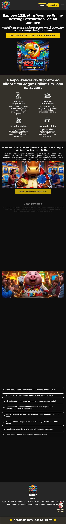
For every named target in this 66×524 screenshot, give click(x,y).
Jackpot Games (33, 501)
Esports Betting (52, 505)
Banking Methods (57, 501)
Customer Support (25, 505)
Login (42, 5)
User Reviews (39, 505)
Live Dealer (45, 501)
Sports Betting (8, 501)
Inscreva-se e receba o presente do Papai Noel (33, 35)
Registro (53, 5)
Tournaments (20, 501)
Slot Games (11, 505)
